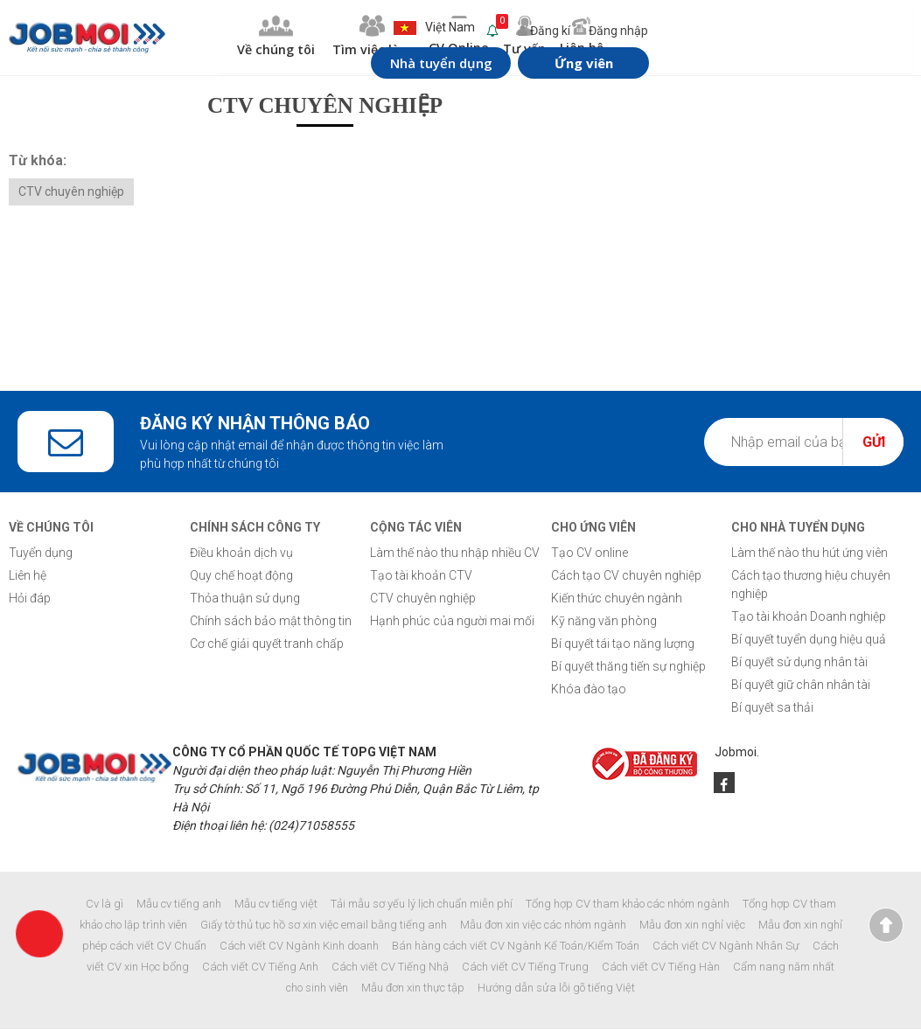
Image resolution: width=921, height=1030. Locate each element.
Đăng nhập (589, 31)
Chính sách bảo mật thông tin (271, 622)
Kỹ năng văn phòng (604, 622)
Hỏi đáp (30, 599)
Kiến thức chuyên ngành (616, 599)
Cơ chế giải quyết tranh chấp (267, 644)
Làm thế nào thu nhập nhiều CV (455, 553)
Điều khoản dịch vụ (241, 553)
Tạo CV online (589, 553)
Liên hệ (27, 576)
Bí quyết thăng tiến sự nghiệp (628, 667)
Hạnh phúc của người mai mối (452, 622)
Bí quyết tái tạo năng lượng (622, 644)
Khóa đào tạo (588, 690)
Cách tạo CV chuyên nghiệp (626, 576)
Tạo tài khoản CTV (421, 576)
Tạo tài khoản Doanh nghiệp (808, 617)
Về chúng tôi (225, 37)
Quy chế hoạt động (241, 576)
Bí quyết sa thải (772, 708)
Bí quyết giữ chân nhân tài (800, 685)
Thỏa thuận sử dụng (245, 599)
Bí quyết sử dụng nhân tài (799, 663)
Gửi (873, 443)
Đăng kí (516, 31)
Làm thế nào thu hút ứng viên (809, 553)
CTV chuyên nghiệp (71, 192)
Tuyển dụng (41, 553)
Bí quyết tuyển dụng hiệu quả (808, 640)
